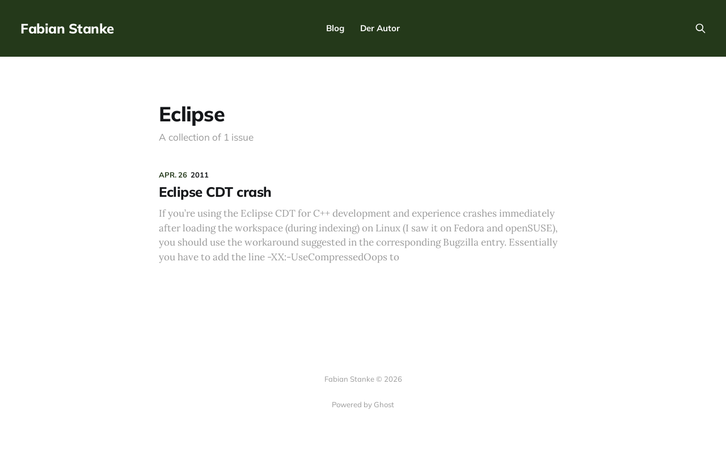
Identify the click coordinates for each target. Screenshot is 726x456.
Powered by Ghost (363, 404)
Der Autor (380, 28)
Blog (335, 28)
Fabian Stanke (67, 28)
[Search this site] (700, 28)
